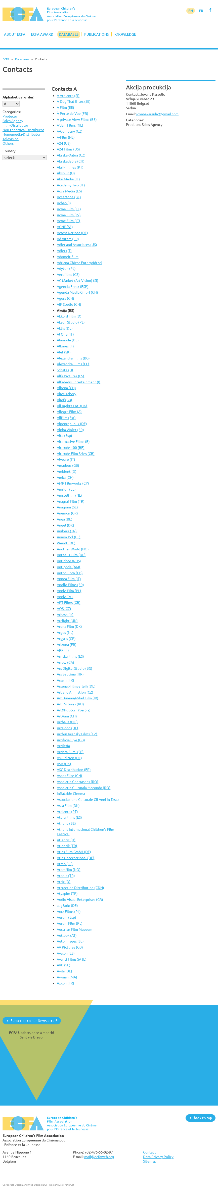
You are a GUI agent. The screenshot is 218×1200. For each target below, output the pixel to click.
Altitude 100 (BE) (70, 447)
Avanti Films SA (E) (71, 959)
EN (190, 11)
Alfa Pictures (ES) (70, 376)
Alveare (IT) (66, 459)
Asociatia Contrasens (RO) (77, 781)
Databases (69, 34)
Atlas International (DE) (75, 858)
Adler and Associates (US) (77, 244)
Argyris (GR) (66, 638)
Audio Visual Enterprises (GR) (80, 899)
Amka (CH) (65, 477)
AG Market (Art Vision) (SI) (77, 280)
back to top (203, 1118)
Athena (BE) (66, 823)
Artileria (63, 746)
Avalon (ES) (66, 953)
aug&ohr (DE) (67, 905)
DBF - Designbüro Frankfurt (58, 1184)
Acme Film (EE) (69, 209)
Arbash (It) (65, 614)
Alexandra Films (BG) (73, 358)
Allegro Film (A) (69, 411)
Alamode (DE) (68, 340)
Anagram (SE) (67, 507)
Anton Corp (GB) (70, 573)
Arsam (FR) (65, 680)
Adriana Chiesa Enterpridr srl (79, 262)
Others (8, 143)
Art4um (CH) (67, 716)
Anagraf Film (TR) (70, 501)
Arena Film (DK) (69, 626)
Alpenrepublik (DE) (72, 424)
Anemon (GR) (67, 513)
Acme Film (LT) (68, 221)
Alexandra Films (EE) (73, 364)
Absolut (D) (66, 173)
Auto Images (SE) (70, 941)
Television (11, 139)
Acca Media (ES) (69, 191)
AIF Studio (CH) (69, 304)
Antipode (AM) (68, 567)
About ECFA (14, 34)
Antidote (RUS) (69, 561)
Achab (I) (64, 203)
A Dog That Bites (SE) (74, 101)
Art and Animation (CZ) (75, 692)
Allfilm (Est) (66, 417)
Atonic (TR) (66, 875)
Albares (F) (65, 346)
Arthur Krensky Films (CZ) (77, 734)
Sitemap (149, 1161)
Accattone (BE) (69, 197)
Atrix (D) (63, 881)
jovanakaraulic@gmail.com (157, 114)
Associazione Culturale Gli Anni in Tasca (88, 799)
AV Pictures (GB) (70, 947)
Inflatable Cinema (71, 793)
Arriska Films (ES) (70, 656)
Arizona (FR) (66, 644)
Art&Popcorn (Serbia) (74, 710)
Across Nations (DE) (72, 233)
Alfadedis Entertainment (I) (78, 382)
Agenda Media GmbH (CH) (77, 292)
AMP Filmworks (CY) (73, 483)
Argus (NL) (65, 632)
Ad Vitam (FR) (68, 239)
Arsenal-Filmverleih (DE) (76, 686)
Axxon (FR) (65, 983)
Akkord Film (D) (69, 316)
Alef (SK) (64, 352)
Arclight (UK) (67, 620)
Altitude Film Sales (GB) (76, 453)
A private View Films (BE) (77, 119)
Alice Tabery (66, 394)
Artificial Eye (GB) (71, 740)
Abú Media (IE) (68, 179)
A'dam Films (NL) (70, 125)
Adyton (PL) (66, 268)
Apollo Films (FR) (70, 585)
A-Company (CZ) (69, 131)
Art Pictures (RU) (70, 704)
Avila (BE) (64, 971)
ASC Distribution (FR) (74, 769)
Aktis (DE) (65, 328)
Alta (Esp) (64, 435)
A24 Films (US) (68, 149)
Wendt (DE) (66, 543)
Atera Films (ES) (69, 817)
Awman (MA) (67, 977)
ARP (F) (63, 650)
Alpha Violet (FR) (70, 430)
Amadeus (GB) (68, 465)
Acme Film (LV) (69, 215)
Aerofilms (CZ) (68, 274)
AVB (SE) (63, 965)
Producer (10, 116)
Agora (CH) (65, 298)
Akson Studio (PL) (71, 322)
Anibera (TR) (67, 531)
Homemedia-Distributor (21, 134)
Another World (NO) (73, 549)
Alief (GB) (64, 400)
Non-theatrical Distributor (23, 130)
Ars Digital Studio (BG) (74, 668)
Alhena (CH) (66, 388)
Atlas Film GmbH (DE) (74, 852)
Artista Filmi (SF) (70, 752)
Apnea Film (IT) (69, 579)
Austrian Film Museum (74, 929)
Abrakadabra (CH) (70, 161)
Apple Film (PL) (69, 591)
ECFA (6, 59)
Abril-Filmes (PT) (70, 167)
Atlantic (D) (66, 840)
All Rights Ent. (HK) (72, 406)
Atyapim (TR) (67, 893)
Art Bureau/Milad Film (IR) (77, 698)
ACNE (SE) (65, 227)
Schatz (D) (65, 370)
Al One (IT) (65, 334)
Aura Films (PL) (69, 911)
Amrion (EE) (66, 489)
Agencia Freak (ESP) (73, 286)
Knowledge (125, 34)
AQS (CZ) (64, 608)
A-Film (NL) (66, 137)
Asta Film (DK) (68, 805)
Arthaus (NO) (67, 722)
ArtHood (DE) (67, 728)
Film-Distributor (15, 125)
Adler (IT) (64, 250)
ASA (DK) (64, 764)
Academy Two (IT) (71, 185)
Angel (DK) (65, 525)
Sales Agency (13, 121)
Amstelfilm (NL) (69, 495)
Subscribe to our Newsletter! (34, 1020)
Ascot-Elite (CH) (69, 775)
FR (201, 11)
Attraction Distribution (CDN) (80, 887)
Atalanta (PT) (67, 811)
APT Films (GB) (68, 602)
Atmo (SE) (65, 864)
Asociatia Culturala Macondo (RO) (83, 788)
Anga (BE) (64, 519)
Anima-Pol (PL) (68, 537)
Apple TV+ (65, 597)
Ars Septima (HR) (70, 674)
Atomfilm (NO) (68, 869)
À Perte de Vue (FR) (72, 113)
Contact (149, 1152)
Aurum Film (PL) (69, 923)
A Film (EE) (65, 107)
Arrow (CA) (65, 662)
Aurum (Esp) (66, 917)
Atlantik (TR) (67, 846)
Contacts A (64, 89)
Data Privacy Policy (158, 1157)
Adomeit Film (67, 256)
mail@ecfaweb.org (99, 1157)
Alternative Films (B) (73, 441)
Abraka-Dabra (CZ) (71, 155)
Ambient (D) (66, 471)
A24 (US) (64, 143)
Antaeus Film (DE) (71, 555)
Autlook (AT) (67, 935)
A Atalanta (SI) (68, 95)
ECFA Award (42, 34)
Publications (96, 34)
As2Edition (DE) (69, 758)
